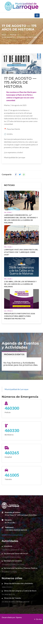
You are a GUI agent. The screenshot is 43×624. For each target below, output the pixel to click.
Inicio (4, 35)
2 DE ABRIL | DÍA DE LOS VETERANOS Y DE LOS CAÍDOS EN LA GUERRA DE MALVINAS (20, 284)
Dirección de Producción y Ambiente (17, 583)
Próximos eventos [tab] (14, 354)
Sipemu (19, 617)
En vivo (38, 619)
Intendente (7, 546)
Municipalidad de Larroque (16, 389)
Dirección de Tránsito (11, 598)
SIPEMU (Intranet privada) (12, 535)
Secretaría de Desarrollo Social (15, 553)
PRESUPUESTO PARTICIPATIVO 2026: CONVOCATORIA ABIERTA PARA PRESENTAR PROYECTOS (19, 316)
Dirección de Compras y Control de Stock (19, 591)
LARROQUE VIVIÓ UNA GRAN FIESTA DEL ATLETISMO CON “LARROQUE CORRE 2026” (21, 252)
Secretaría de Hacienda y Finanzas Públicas (19, 568)
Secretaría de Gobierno (12, 561)
